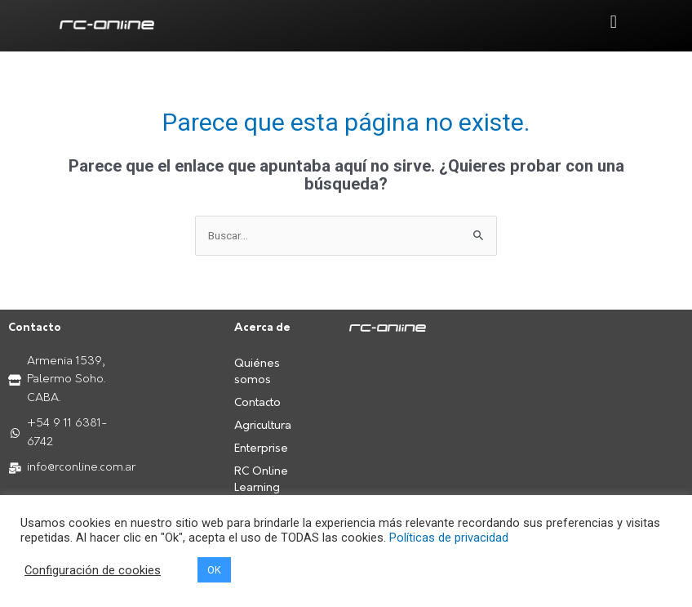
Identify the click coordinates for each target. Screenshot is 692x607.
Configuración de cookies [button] (92, 570)
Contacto (257, 403)
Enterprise (261, 449)
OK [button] (214, 570)
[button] (613, 21)
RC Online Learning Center (261, 488)
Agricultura (262, 426)
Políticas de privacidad (448, 537)
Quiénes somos (257, 372)
